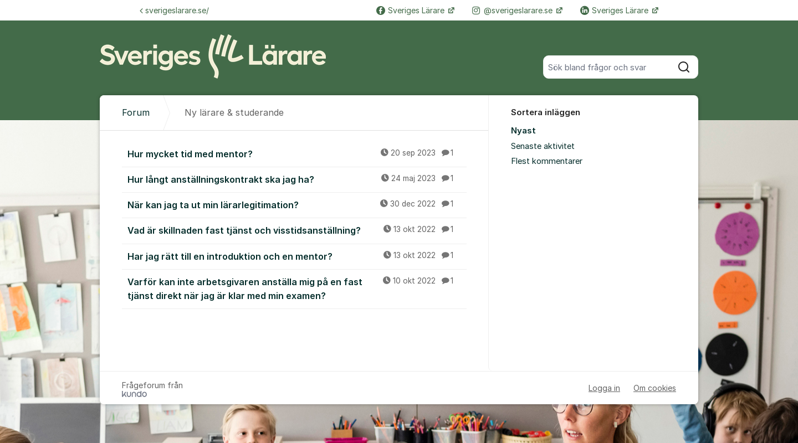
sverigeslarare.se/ (174, 10)
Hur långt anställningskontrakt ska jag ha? (297, 179)
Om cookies (654, 388)
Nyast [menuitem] (523, 131)
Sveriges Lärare (411, 10)
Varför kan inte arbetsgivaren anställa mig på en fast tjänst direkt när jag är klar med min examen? (297, 288)
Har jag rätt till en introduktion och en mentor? (297, 256)
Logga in (604, 388)
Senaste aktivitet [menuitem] (543, 146)
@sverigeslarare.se (513, 10)
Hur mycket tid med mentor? (297, 153)
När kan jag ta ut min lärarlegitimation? (297, 204)
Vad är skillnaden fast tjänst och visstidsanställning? (297, 230)
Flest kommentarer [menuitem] (546, 161)
